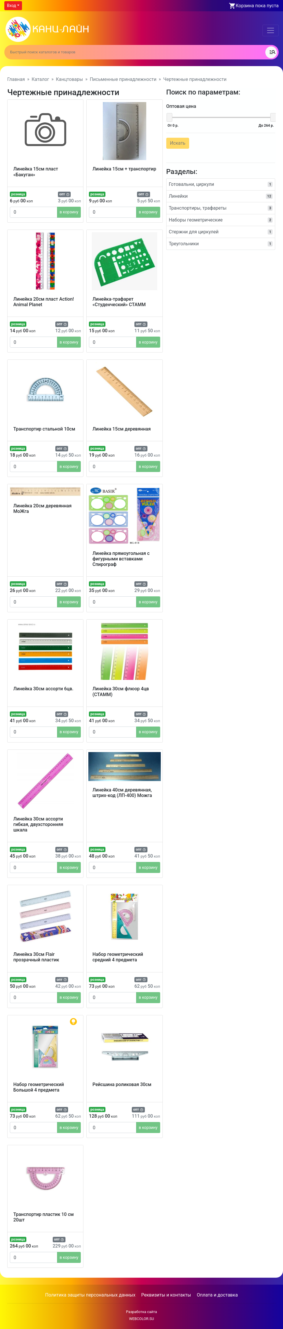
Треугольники (220, 243)
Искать (177, 142)
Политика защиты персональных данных (90, 1295)
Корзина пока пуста (257, 5)
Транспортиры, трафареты (220, 207)
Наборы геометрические (220, 219)
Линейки (220, 195)
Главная (16, 79)
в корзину (69, 212)
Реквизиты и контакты (166, 1295)
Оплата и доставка (217, 1295)
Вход (11, 5)
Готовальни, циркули (220, 183)
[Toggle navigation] (270, 30)
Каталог (40, 79)
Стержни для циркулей (220, 231)
